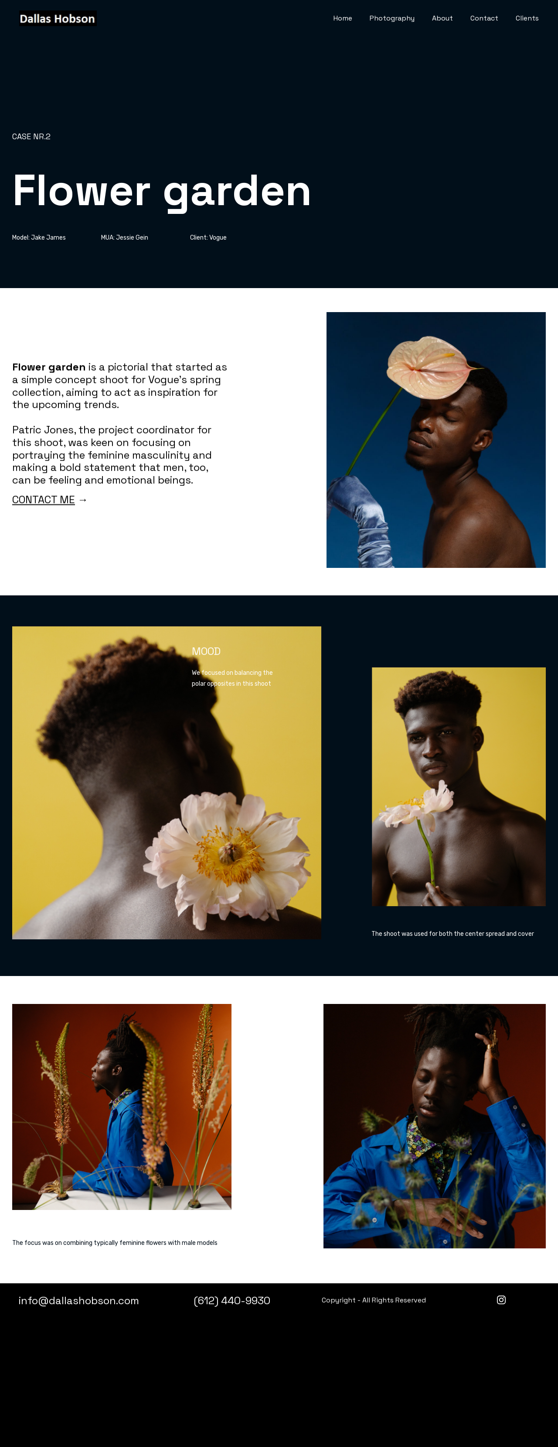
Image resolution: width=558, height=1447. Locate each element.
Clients (527, 18)
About (442, 18)
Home (342, 18)
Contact (484, 18)
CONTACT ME (43, 526)
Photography (392, 18)
